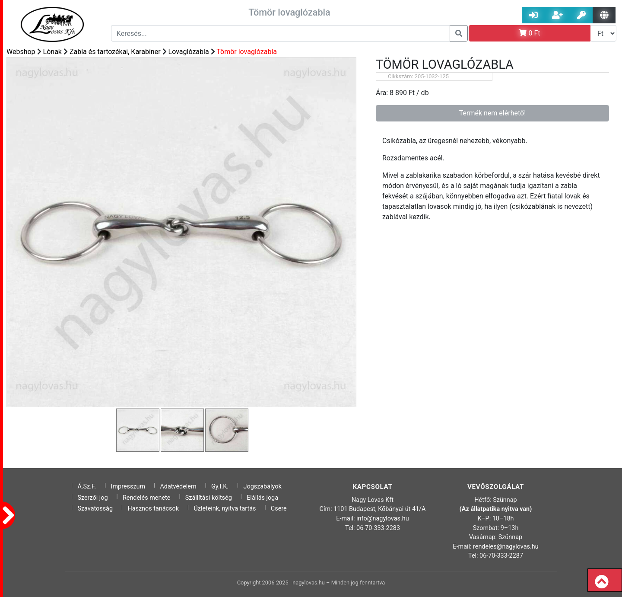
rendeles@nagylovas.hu (506, 546)
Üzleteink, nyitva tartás (225, 508)
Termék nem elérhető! (492, 113)
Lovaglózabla (188, 52)
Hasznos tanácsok (153, 508)
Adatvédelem (178, 486)
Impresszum (128, 486)
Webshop (20, 52)
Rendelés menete (147, 497)
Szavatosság (95, 508)
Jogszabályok (263, 486)
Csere (279, 508)
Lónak (52, 52)
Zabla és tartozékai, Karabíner (115, 52)
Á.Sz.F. (86, 486)
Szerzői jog (92, 497)
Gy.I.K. (219, 486)
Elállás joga (262, 497)
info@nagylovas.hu (382, 518)
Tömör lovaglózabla (246, 52)
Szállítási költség (208, 497)
